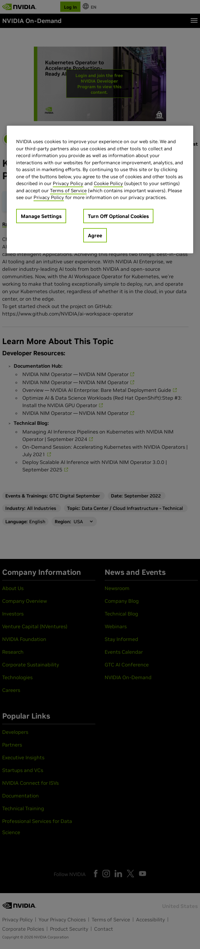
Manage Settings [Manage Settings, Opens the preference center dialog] (41, 216)
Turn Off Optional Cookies (118, 216)
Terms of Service (68, 190)
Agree (95, 235)
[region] (100, 189)
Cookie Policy (108, 183)
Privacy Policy (68, 183)
